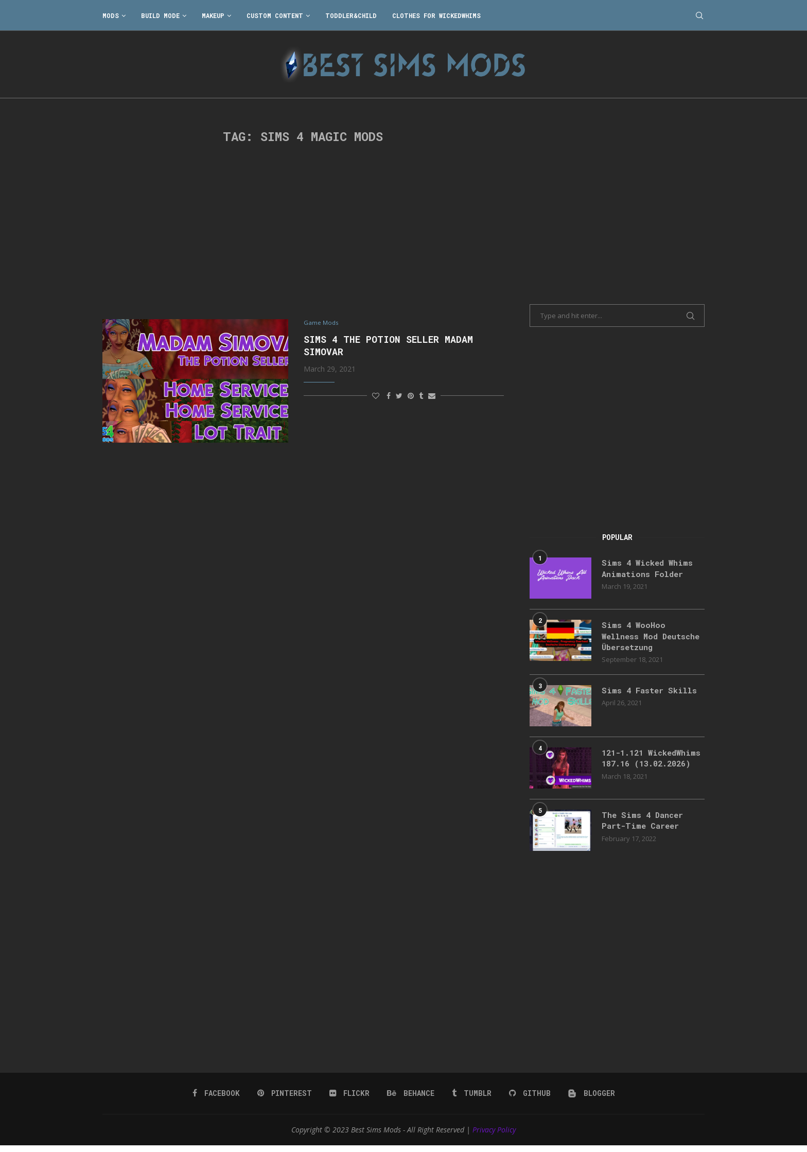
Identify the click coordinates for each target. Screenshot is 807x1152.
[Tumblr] (470, 1099)
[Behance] (411, 1099)
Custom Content (275, 15)
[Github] (528, 1099)
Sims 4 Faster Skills (651, 692)
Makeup (213, 15)
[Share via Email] (431, 396)
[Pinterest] (286, 1099)
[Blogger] (589, 1099)
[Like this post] (375, 396)
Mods (110, 15)
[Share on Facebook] (389, 396)
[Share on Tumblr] (421, 396)
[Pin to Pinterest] (411, 396)
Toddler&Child (351, 15)
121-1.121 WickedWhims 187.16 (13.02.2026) (647, 766)
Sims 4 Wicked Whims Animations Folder (649, 568)
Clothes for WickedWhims (436, 15)
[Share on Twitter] (399, 396)
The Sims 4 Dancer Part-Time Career (645, 827)
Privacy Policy (494, 1135)
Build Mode (160, 15)
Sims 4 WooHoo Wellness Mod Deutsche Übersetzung (650, 637)
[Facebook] (218, 1099)
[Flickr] (350, 1099)
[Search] (699, 15)
